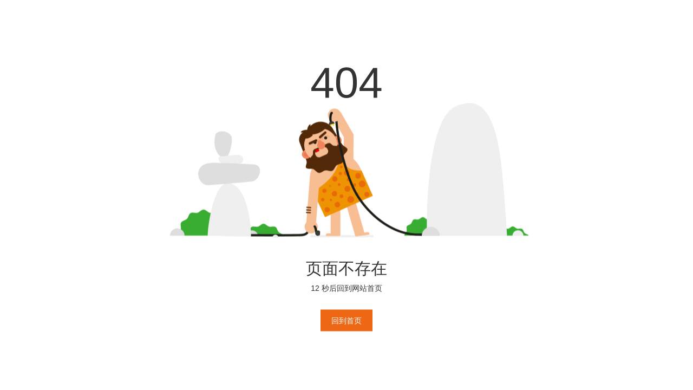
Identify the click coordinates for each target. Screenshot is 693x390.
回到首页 (346, 320)
